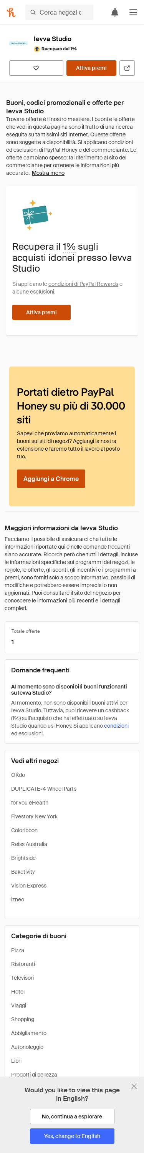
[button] (133, 12)
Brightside (23, 857)
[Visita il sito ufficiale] (127, 68)
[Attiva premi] (91, 68)
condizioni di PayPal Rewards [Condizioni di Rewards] (83, 283)
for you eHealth (29, 802)
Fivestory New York (34, 816)
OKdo (18, 774)
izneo (17, 899)
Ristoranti (23, 964)
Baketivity (23, 871)
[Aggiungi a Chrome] (51, 478)
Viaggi (18, 1005)
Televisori (22, 977)
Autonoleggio (27, 1047)
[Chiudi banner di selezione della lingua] (134, 1086)
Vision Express (28, 885)
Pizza (17, 950)
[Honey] (11, 12)
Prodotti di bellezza (34, 1074)
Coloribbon (24, 830)
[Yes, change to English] (72, 1136)
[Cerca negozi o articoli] (59, 12)
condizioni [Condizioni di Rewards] (116, 725)
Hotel (18, 991)
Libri (16, 1060)
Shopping (22, 1019)
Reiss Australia (29, 844)
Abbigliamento (28, 1033)
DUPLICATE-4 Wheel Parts (43, 788)
